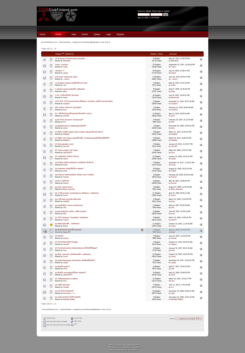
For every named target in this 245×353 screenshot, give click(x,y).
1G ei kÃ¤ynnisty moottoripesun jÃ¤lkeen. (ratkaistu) (77, 193)
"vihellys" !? (59, 71)
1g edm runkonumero (64, 187)
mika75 (174, 220)
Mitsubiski (66, 61)
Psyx (65, 250)
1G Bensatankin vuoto (64, 144)
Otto (172, 122)
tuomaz (66, 183)
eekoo (65, 128)
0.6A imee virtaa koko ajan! (66, 77)
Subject (59, 54)
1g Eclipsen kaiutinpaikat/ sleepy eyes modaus (74, 175)
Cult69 (173, 171)
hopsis (173, 73)
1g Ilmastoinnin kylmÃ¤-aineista (68, 230)
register (167, 11)
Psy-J (107, 42)
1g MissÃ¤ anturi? (62, 266)
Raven (65, 226)
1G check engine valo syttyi (66, 150)
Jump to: (172, 318)
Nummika (66, 293)
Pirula (65, 165)
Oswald (66, 287)
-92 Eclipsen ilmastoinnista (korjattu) (70, 58)
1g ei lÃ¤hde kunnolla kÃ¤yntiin (68, 199)
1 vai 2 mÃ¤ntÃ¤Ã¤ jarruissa (67, 95)
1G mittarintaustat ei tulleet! (66, 279)
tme (64, 122)
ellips (65, 91)
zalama (174, 244)
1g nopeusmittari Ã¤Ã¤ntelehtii (67, 297)
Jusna (65, 195)
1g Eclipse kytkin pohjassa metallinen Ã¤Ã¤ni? (74, 162)
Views (160, 54)
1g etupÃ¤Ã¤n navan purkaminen (69, 205)
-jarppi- (65, 73)
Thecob (66, 177)
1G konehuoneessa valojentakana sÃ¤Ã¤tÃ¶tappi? (76, 248)
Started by (70, 54)
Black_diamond (69, 189)
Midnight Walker (69, 299)
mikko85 (66, 201)
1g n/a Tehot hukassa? (64, 291)
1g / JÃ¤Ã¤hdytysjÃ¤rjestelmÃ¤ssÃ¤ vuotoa (73, 113)
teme (102, 42)
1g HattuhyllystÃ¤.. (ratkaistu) (67, 224)
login (159, 11)
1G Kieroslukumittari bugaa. (66, 242)
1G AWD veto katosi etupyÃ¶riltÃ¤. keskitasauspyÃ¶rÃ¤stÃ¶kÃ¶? (82, 138)
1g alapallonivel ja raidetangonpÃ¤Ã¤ (70, 126)
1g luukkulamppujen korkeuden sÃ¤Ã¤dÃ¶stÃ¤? (75, 260)
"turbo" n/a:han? (61, 65)
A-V (172, 287)
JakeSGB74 (67, 153)
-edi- (64, 85)
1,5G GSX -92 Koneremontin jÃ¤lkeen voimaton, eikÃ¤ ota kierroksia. (84, 101)
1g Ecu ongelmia (62, 181)
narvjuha (66, 104)
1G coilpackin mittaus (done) (67, 156)
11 (55, 49)
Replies (153, 54)
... (53, 49)
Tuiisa (65, 67)
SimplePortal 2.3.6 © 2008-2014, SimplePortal (123, 347)
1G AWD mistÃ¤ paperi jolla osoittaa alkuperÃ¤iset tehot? (79, 132)
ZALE (65, 171)
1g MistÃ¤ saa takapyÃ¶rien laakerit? (70, 272)
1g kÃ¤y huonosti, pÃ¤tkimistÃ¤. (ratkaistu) (73, 254)
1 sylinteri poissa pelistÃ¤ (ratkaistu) (70, 89)
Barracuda (175, 97)
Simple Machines (133, 345)
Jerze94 (66, 116)
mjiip (173, 293)
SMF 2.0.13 (112, 345)
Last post (173, 54)
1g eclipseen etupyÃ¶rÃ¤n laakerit (69, 168)
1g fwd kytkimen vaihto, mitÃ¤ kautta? (71, 211)
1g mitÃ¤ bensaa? (62, 285)
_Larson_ (66, 79)
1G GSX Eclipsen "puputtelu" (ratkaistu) (71, 217)
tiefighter (66, 134)
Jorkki (173, 85)
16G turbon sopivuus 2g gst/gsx (68, 107)
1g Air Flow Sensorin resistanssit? (69, 120)
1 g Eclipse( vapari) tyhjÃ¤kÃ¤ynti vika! (71, 83)
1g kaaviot (59, 236)
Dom (65, 110)
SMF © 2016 (122, 345)
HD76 (65, 269)
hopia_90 (66, 232)
